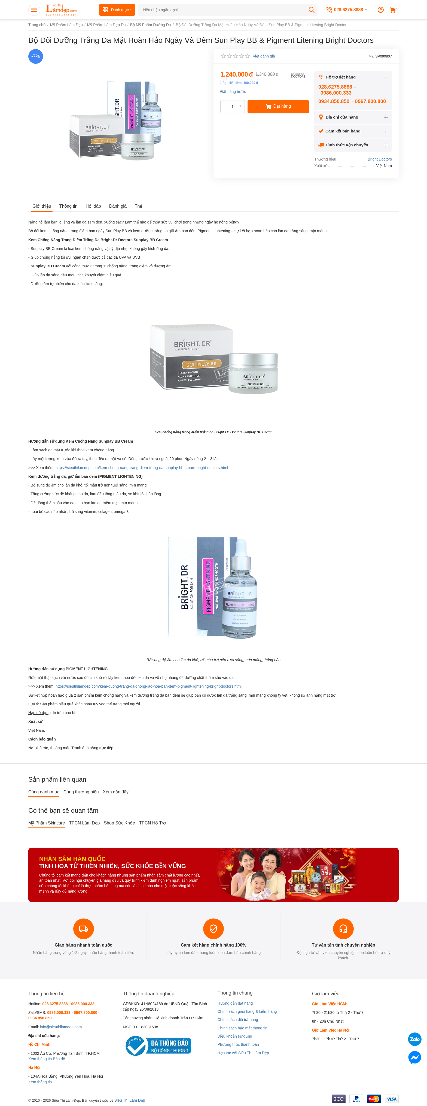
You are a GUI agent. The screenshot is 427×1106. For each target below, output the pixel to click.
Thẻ (138, 206)
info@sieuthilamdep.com (61, 1027)
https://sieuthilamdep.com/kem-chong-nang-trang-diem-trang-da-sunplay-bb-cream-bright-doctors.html (142, 468)
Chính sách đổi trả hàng (237, 1019)
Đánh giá (118, 206)
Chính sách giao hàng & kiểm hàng (247, 1011)
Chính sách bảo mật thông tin (242, 1028)
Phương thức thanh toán (238, 1044)
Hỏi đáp (93, 206)
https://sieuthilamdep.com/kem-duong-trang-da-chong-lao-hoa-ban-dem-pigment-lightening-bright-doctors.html (149, 686)
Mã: (372, 56)
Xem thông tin (40, 1059)
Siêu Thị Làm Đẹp (129, 1100)
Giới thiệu (41, 206)
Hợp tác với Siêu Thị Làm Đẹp (243, 1053)
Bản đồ (59, 1059)
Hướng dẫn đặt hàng (235, 1003)
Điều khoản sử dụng (234, 1036)
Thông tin (68, 206)
